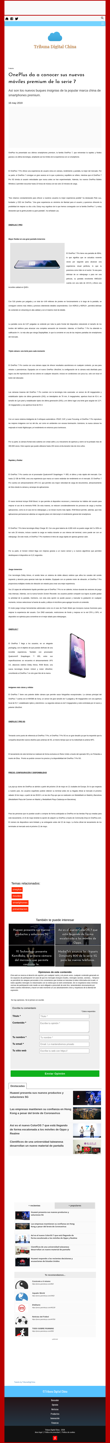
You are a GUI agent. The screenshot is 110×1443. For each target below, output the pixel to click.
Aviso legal (38, 1432)
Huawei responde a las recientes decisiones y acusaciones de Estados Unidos (52, 1259)
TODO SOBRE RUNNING (43, 1328)
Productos (11, 68)
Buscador (55, 1400)
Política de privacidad (52, 1432)
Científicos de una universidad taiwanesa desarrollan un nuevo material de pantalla (50, 1248)
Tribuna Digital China (52, 1430)
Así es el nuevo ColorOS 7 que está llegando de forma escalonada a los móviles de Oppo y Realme (39, 1129)
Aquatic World (38, 1293)
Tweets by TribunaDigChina (24, 1382)
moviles (17, 896)
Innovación (54, 1418)
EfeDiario (36, 1305)
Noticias (54, 1409)
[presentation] (61, 1060)
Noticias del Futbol (40, 1317)
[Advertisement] (57, 8)
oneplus (17, 889)
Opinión (55, 1404)
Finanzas (55, 1422)
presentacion (20, 909)
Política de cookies (68, 1432)
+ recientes (34, 1205)
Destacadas (17, 1086)
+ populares (75, 1205)
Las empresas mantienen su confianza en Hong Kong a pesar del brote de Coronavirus (52, 1225)
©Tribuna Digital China (55, 1391)
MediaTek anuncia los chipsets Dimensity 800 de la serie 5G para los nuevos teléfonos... (78, 956)
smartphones (20, 902)
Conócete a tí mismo (41, 1281)
